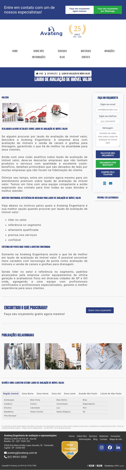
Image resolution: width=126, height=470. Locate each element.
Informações (38, 57)
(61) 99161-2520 (15, 457)
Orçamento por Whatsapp (108, 164)
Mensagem (108, 128)
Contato (86, 57)
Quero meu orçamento (99, 310)
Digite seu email (107, 104)
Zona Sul (56, 394)
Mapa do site (116, 439)
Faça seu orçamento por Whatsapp (108, 9)
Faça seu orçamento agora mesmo (80, 9)
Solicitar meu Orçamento (108, 154)
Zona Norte (27, 394)
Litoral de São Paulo (111, 394)
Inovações (109, 51)
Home (15, 51)
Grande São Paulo (88, 394)
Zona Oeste (43, 394)
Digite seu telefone (107, 116)
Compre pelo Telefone (108, 173)
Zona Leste (70, 394)
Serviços (62, 51)
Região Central (11, 394)
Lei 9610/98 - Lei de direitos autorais (57, 428)
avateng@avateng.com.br (20, 452)
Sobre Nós (38, 51)
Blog (62, 57)
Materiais (86, 51)
